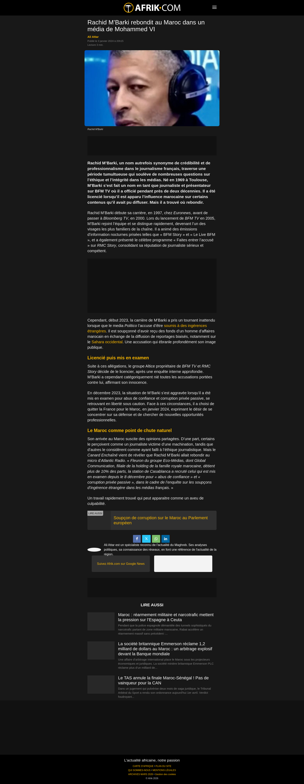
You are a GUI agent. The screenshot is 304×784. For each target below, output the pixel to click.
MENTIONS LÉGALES (164, 770)
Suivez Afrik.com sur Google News (120, 563)
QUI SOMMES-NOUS (139, 770)
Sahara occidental (107, 342)
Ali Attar (93, 36)
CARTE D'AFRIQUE (143, 766)
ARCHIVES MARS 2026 (140, 774)
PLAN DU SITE (163, 766)
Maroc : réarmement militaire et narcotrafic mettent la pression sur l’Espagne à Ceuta (166, 617)
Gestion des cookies (165, 774)
